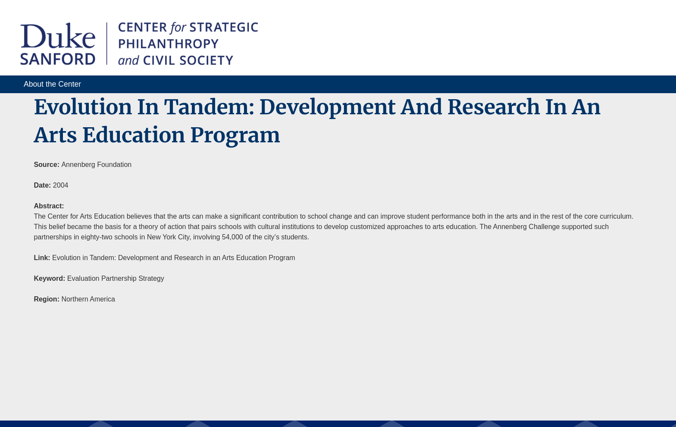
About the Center (52, 84)
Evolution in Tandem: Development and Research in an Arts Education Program (173, 257)
